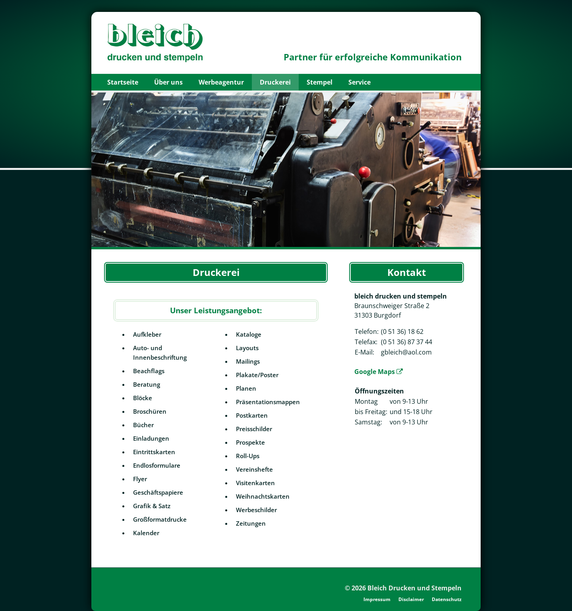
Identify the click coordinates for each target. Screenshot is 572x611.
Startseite (122, 82)
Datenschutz (447, 599)
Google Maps (378, 371)
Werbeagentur (221, 82)
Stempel (319, 82)
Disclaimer (411, 599)
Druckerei (275, 82)
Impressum (376, 599)
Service (359, 82)
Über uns (168, 82)
